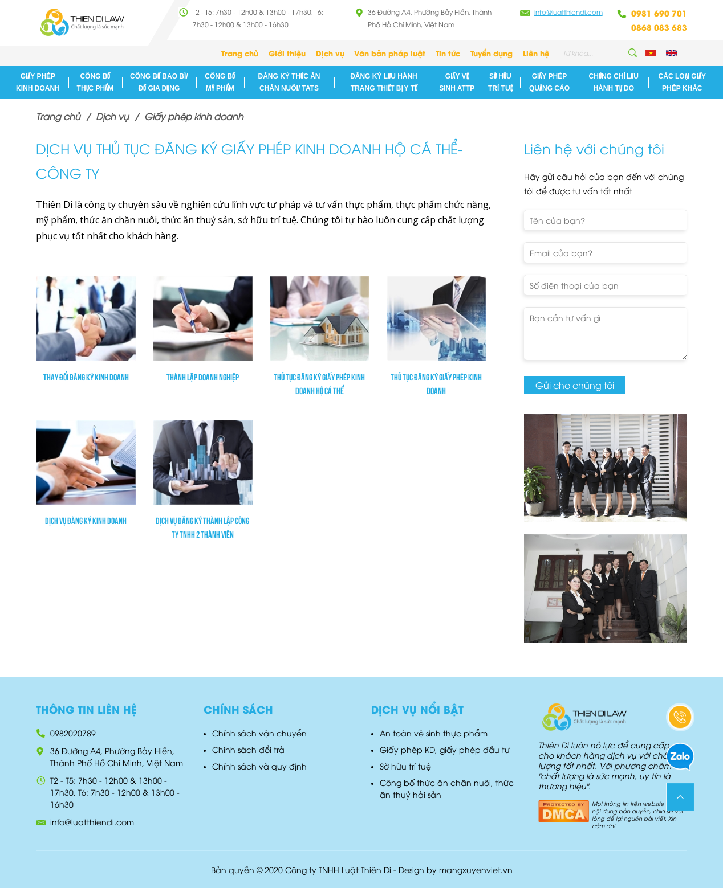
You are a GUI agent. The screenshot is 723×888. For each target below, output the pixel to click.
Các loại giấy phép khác (682, 82)
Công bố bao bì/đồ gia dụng (159, 82)
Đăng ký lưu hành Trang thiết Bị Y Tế (383, 82)
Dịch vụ (330, 52)
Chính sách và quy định (259, 765)
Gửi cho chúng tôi (574, 385)
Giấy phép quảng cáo (549, 82)
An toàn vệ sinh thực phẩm (434, 732)
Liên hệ (536, 52)
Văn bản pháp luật (389, 52)
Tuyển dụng (491, 52)
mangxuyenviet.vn (476, 869)
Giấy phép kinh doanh (38, 82)
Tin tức (448, 52)
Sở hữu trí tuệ (500, 82)
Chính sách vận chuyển (259, 732)
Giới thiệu (287, 52)
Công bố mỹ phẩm (220, 82)
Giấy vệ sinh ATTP (456, 82)
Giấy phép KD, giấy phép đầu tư (445, 749)
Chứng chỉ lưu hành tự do (614, 82)
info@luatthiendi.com (568, 12)
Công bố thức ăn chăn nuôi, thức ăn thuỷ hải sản (447, 788)
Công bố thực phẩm (95, 82)
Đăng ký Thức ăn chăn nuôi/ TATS (289, 82)
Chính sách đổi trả (248, 749)
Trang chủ (239, 52)
